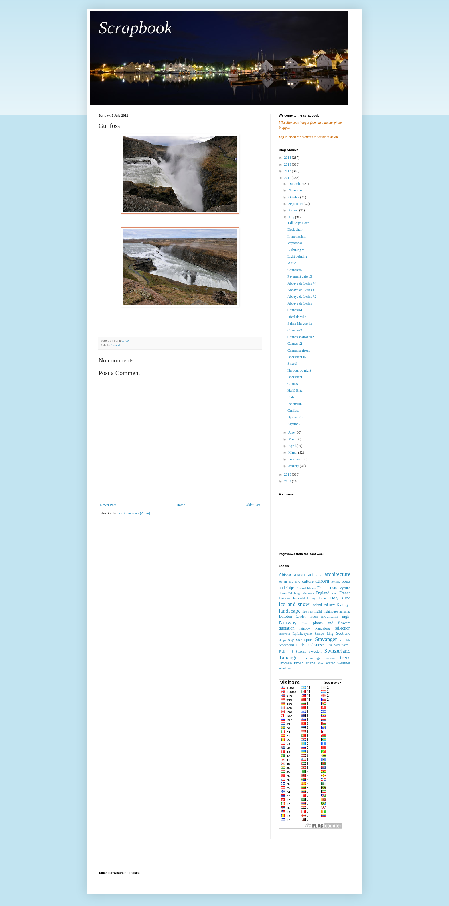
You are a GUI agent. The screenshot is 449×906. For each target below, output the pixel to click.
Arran (283, 581)
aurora (322, 581)
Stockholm (286, 645)
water (330, 663)
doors (283, 593)
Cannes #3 (294, 330)
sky (291, 639)
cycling (345, 588)
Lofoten (285, 616)
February (295, 459)
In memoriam (296, 236)
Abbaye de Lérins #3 (301, 290)
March (293, 452)
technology (312, 658)
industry (329, 605)
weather (343, 663)
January (294, 466)
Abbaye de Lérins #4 (301, 283)
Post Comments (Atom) (133, 513)
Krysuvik (293, 424)
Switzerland (337, 651)
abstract (299, 575)
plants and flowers (331, 623)
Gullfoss (293, 411)
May (292, 439)
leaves (307, 611)
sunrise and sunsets (310, 644)
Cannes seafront (298, 350)
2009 (288, 481)
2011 (288, 178)
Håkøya (284, 598)
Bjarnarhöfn (295, 417)
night (346, 616)
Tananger (289, 657)
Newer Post (108, 505)
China (321, 587)
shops (282, 640)
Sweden (315, 651)
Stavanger (326, 639)
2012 (288, 171)
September (296, 204)
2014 (288, 158)
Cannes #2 (294, 344)
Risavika (284, 633)
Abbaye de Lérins (299, 303)
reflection (342, 628)
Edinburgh (294, 593)
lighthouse (331, 611)
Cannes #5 (294, 270)
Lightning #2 (296, 250)
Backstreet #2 (296, 357)
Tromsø (285, 663)
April (292, 446)
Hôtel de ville (296, 317)
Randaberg (322, 628)
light (318, 611)
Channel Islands (306, 588)
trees (345, 657)
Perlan (291, 397)
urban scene (304, 663)
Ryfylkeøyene (302, 634)
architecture (337, 574)
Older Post (253, 505)
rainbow (304, 628)
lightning (344, 611)
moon (314, 617)
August (293, 210)
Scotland (343, 633)
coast (333, 587)
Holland (322, 598)
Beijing (335, 581)
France (344, 593)
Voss (320, 663)
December (295, 184)
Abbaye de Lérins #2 (301, 297)
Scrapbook (135, 27)
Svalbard (334, 645)
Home (181, 505)
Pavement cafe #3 (299, 276)
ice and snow (294, 604)
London (301, 617)
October (294, 197)
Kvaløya (343, 604)
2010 (288, 474)
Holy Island (340, 598)
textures (330, 658)
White (291, 263)
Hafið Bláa (294, 391)
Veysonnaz (294, 243)
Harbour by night (299, 370)
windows (285, 668)
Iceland (115, 345)
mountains (329, 616)
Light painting (297, 256)
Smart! (292, 364)
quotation (286, 628)
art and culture (301, 581)
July (291, 217)
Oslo (305, 623)
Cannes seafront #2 (300, 337)
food (334, 593)
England (322, 593)
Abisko (285, 574)
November (296, 190)
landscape (290, 611)
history (311, 598)
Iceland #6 (294, 404)
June (292, 432)
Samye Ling (323, 634)
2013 (288, 164)
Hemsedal (298, 598)
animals (314, 574)
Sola (299, 640)
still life (345, 640)
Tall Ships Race (298, 223)
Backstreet (294, 377)
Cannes (292, 384)
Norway (288, 622)
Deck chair (294, 230)
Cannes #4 (294, 310)
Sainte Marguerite (299, 323)
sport (308, 639)
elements (308, 593)
